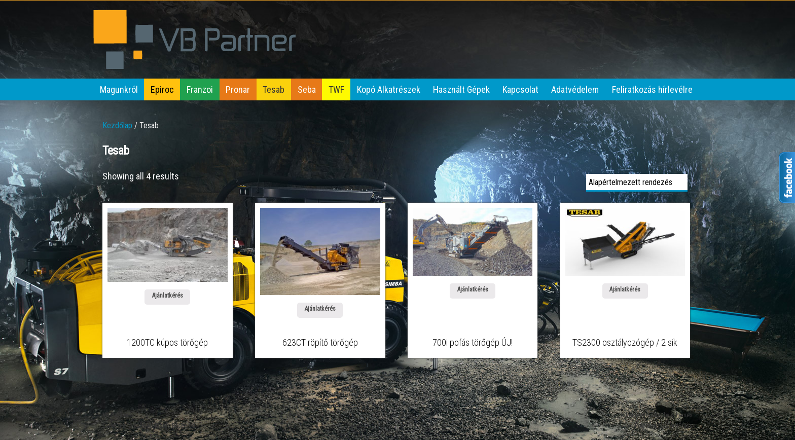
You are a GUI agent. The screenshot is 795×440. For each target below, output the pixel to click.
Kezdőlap (117, 125)
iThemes (682, 415)
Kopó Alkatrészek (388, 89)
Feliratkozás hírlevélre (652, 89)
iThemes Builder (641, 415)
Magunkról (119, 89)
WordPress (679, 425)
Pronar (238, 89)
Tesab (273, 89)
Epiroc (162, 89)
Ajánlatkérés (167, 295)
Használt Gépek (461, 89)
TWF (336, 89)
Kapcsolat (520, 89)
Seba (307, 89)
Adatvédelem (575, 89)
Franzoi (200, 89)
